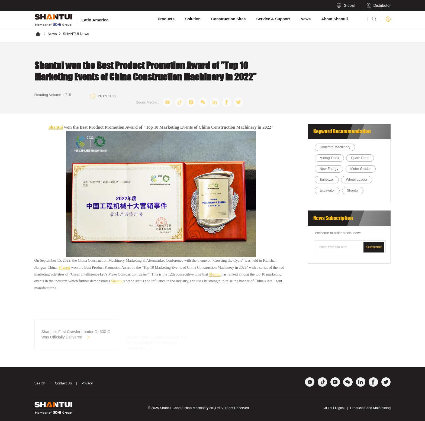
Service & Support (273, 19)
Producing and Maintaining (370, 408)
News (306, 19)
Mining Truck (329, 158)
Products (166, 19)
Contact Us (63, 383)
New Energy (329, 169)
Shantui (56, 127)
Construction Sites (228, 19)
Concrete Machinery (335, 147)
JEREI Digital (334, 408)
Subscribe (374, 247)
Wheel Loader (356, 180)
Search (39, 383)
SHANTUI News (76, 34)
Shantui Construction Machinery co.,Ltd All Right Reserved (204, 408)
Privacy (87, 383)
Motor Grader (360, 169)
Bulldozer (327, 180)
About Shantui (334, 19)
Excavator (327, 190)
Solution (193, 19)
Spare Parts (360, 158)
